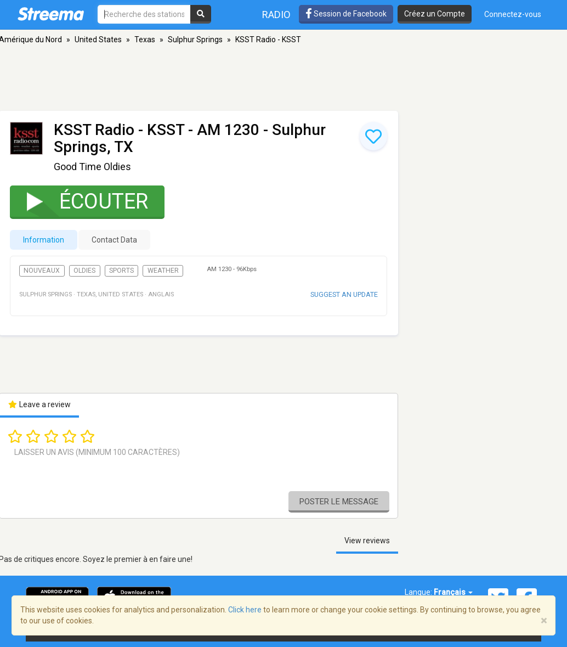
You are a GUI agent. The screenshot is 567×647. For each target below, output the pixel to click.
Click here (245, 609)
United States (98, 39)
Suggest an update (344, 294)
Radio (276, 14)
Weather (163, 270)
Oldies (84, 270)
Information (43, 239)
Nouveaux (42, 270)
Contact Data (114, 239)
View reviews (367, 540)
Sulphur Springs (195, 39)
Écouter (80, 201)
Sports (121, 270)
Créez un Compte (434, 13)
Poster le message (338, 502)
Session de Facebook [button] (346, 13)
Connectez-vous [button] (512, 14)
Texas (144, 39)
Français (453, 592)
